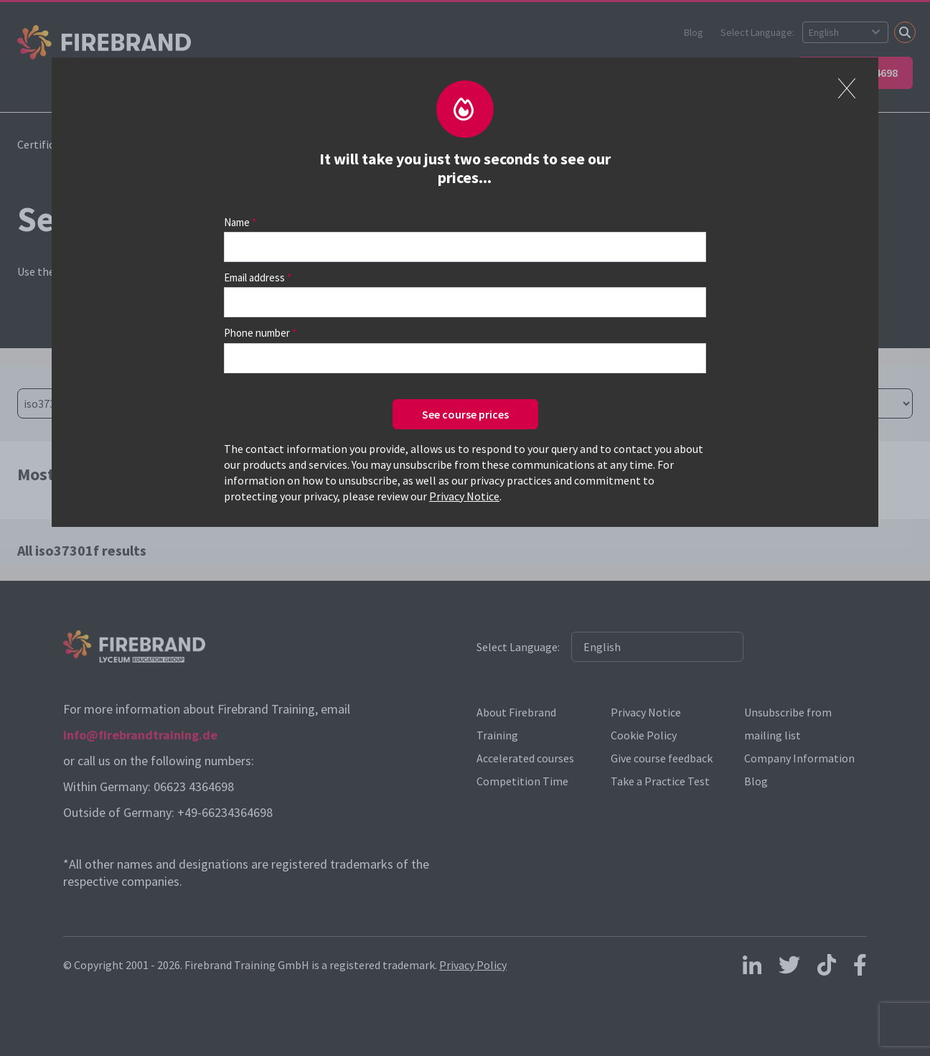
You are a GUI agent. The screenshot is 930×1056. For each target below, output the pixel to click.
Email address (254, 277)
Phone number (257, 333)
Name (237, 222)
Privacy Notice (464, 496)
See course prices (465, 414)
